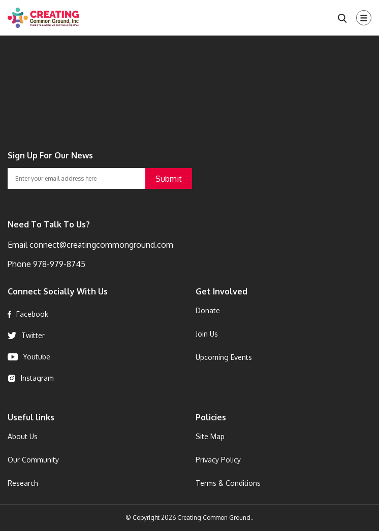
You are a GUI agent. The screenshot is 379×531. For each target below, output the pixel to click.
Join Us (207, 333)
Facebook (28, 314)
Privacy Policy (218, 459)
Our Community (33, 459)
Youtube (29, 356)
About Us (23, 436)
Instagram (31, 378)
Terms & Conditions (228, 483)
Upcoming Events (224, 357)
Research (23, 483)
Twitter (26, 335)
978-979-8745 (58, 264)
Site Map (210, 436)
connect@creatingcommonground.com (100, 245)
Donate (208, 310)
